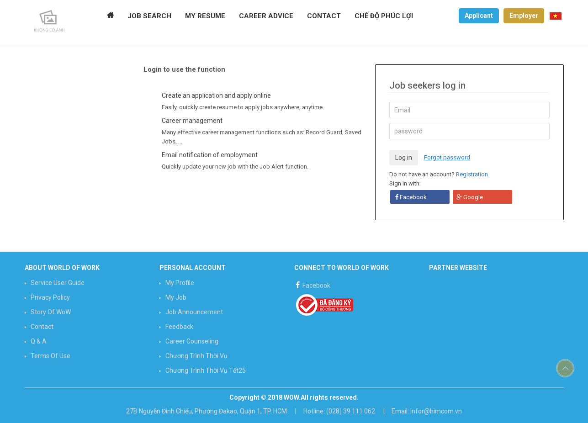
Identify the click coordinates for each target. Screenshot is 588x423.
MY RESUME (205, 16)
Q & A (39, 341)
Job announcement (194, 312)
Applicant (479, 15)
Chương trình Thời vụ (196, 356)
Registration (472, 174)
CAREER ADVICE (266, 16)
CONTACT (324, 16)
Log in (403, 157)
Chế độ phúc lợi (384, 16)
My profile (179, 282)
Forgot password (447, 157)
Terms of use (50, 356)
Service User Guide (58, 282)
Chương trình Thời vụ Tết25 (205, 370)
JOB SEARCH (149, 16)
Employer (523, 15)
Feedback (179, 326)
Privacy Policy (50, 297)
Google (469, 197)
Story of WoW (51, 312)
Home (110, 16)
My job (175, 297)
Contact (42, 326)
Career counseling (191, 341)
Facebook (411, 197)
